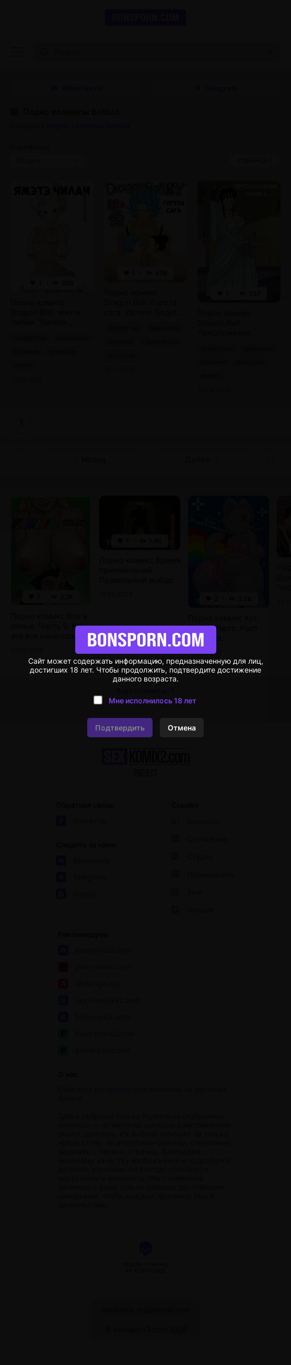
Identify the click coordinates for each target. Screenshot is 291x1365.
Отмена (182, 727)
